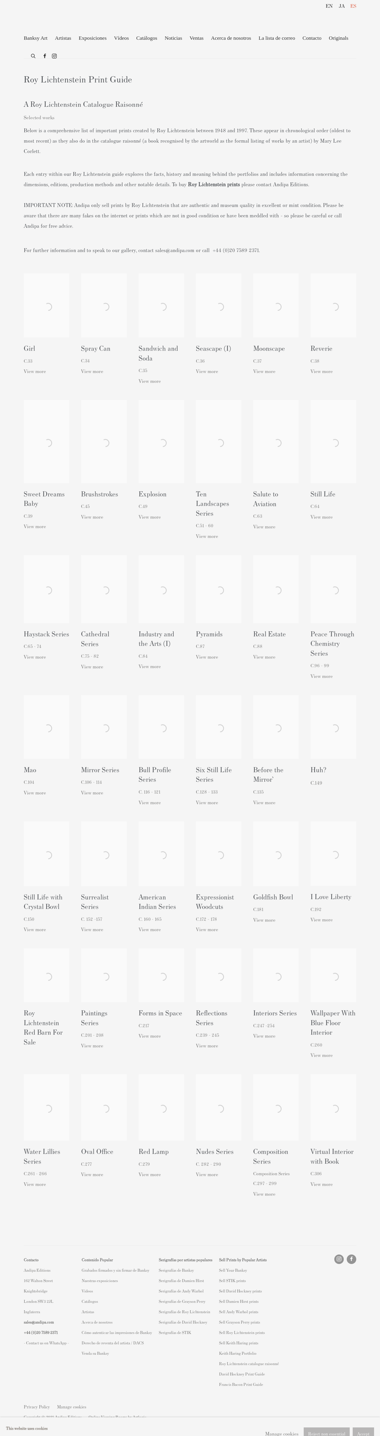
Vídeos (121, 38)
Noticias (173, 38)
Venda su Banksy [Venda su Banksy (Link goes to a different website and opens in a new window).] (95, 1353)
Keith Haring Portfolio (237, 1353)
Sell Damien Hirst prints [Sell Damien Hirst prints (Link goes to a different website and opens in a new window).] (239, 1301)
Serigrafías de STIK (175, 1332)
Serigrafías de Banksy (176, 1270)
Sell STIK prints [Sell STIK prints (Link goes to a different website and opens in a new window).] (232, 1280)
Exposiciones (93, 38)
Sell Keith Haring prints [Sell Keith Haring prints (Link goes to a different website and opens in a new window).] (238, 1342)
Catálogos (146, 38)
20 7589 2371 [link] (47, 1332)
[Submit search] (33, 54)
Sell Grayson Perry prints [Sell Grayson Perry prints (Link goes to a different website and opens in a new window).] (239, 1321)
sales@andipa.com (174, 250)
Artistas (63, 38)
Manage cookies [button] (71, 1406)
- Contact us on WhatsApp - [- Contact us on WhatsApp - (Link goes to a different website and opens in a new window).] (46, 1342)
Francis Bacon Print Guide (241, 1384)
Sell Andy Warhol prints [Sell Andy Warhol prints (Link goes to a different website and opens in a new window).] (238, 1311)
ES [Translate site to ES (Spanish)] (353, 5)
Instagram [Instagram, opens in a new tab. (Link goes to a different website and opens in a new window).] (54, 56)
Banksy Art (36, 38)
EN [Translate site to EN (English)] (329, 5)
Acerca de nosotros (231, 38)
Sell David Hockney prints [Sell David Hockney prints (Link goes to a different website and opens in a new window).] (240, 1290)
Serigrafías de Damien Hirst (181, 1280)
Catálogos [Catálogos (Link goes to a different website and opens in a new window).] (90, 1301)
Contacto (312, 38)
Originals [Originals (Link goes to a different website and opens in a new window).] (339, 38)
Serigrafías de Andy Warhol (181, 1290)
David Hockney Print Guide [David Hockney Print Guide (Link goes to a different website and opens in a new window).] (242, 1373)
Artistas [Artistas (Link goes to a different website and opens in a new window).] (88, 1311)
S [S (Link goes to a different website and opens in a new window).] (220, 1270)
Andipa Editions (44, 17)
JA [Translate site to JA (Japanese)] (342, 5)
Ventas (197, 38)
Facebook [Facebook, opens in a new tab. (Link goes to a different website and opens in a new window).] (45, 56)
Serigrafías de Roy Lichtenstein (184, 1311)
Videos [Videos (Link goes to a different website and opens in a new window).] (87, 1290)
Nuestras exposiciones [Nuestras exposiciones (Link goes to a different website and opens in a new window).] (100, 1280)
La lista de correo (277, 38)
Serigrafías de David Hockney (183, 1321)
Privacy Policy (37, 1406)
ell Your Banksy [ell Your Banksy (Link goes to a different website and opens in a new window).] (234, 1270)
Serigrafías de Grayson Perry (182, 1301)
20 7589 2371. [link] (245, 250)
